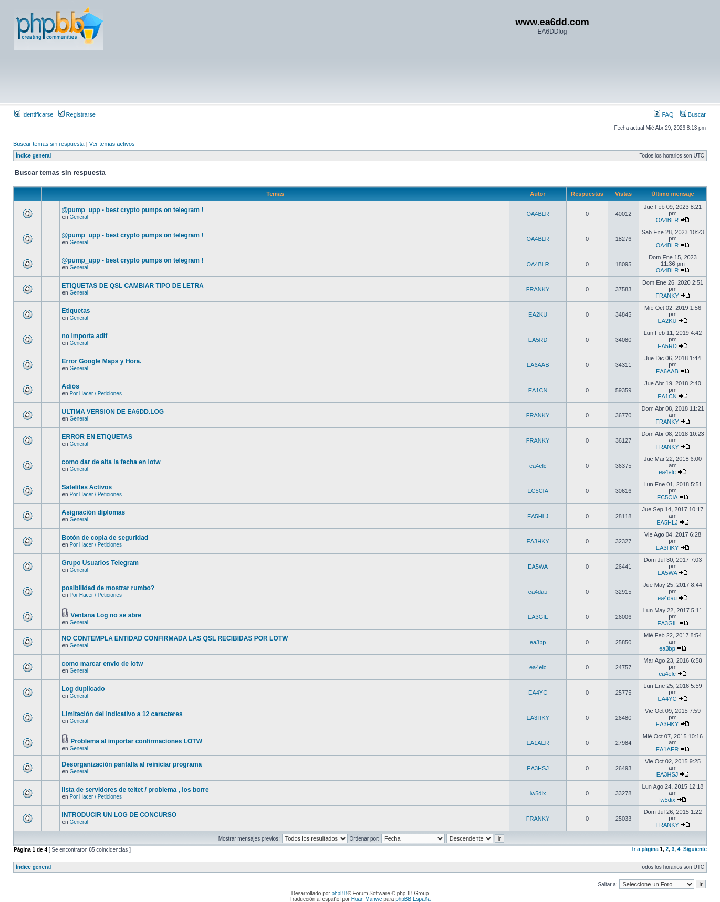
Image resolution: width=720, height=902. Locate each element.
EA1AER (537, 743)
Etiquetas (76, 310)
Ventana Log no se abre (105, 615)
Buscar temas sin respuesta (49, 144)
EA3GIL (538, 617)
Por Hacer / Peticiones (95, 393)
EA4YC (537, 692)
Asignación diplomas (94, 512)
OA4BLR (537, 214)
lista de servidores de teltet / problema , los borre (135, 789)
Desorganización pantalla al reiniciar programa (132, 764)
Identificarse (33, 114)
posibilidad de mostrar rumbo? (108, 588)
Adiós (70, 386)
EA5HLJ (537, 516)
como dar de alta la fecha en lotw (111, 462)
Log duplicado (83, 689)
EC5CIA (537, 491)
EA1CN (538, 390)
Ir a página (645, 849)
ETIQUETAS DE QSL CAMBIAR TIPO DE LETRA (133, 285)
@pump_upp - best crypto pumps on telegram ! (133, 210)
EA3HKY (537, 541)
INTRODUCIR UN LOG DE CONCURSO (119, 815)
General (78, 217)
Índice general (33, 156)
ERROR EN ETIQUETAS (97, 436)
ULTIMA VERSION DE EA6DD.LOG (113, 411)
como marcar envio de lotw (102, 663)
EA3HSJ (538, 768)
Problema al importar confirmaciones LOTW (136, 741)
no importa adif (85, 336)
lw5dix (538, 793)
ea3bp (538, 642)
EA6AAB (538, 365)
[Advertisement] (205, 76)
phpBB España (413, 899)
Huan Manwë (366, 899)
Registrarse (77, 114)
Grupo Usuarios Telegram (100, 563)
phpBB (339, 893)
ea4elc (537, 466)
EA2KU (537, 314)
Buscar (693, 114)
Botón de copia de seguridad (105, 537)
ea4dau (538, 592)
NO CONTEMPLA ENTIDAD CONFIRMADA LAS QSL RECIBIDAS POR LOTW (175, 638)
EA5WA (538, 566)
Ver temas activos (112, 144)
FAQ (663, 114)
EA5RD (538, 340)
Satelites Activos (87, 487)
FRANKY (538, 289)
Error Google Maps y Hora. (102, 361)
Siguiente (695, 849)
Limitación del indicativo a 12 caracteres (122, 714)
